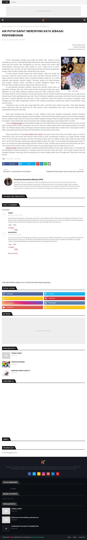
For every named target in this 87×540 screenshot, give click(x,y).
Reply (10, 225)
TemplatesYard (17, 537)
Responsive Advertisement (43, 11)
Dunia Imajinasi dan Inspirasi (33, 134)
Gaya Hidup (9, 159)
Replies (11, 228)
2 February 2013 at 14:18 (16, 215)
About (75, 537)
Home (4, 27)
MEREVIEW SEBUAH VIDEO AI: (20, 370)
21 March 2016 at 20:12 (15, 234)
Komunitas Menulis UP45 (10, 40)
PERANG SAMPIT (16, 353)
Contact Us (82, 537)
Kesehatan (10, 27)
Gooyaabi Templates (38, 537)
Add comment (13, 253)
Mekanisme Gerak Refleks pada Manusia (25, 517)
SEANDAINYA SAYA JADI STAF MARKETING (25, 526)
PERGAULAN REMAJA (18, 362)
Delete (14, 225)
